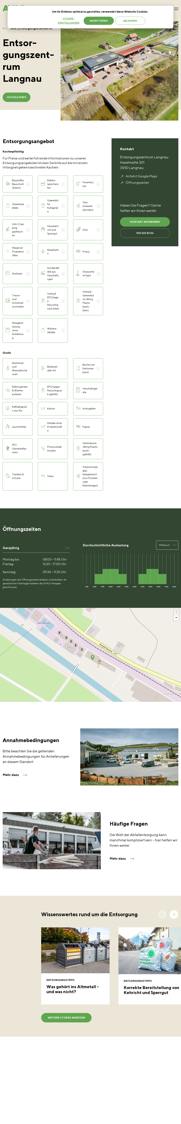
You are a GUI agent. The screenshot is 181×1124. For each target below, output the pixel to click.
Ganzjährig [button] (11, 548)
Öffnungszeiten (137, 182)
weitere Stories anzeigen (64, 1021)
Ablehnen (130, 20)
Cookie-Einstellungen (68, 20)
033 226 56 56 (145, 236)
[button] (92, 658)
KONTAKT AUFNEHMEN (145, 222)
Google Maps (19, 97)
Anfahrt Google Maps (141, 176)
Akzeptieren (99, 20)
